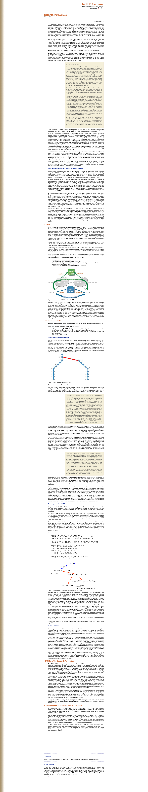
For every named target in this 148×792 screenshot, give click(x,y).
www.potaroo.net (48, 786)
